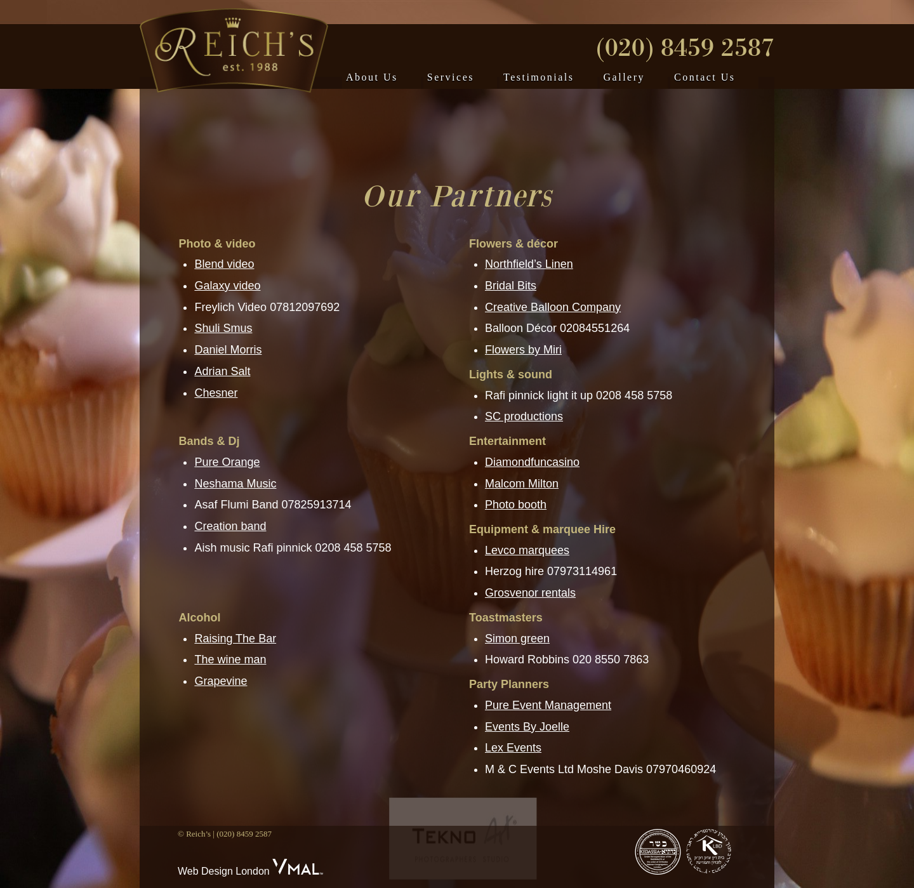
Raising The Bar (235, 638)
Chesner (215, 393)
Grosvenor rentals (530, 592)
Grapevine (220, 681)
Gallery (624, 77)
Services (450, 77)
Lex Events (513, 747)
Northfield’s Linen (529, 264)
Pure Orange (227, 462)
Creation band (230, 526)
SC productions (524, 416)
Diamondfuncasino (532, 462)
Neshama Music (235, 483)
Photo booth (515, 504)
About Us (372, 77)
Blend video (224, 264)
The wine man (230, 659)
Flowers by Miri (523, 349)
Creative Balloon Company (553, 307)
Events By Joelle (527, 726)
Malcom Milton (522, 483)
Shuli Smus (223, 328)
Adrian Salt (222, 371)
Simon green (517, 638)
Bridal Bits (510, 285)
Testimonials (538, 77)
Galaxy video (227, 285)
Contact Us (705, 77)
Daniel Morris (228, 349)
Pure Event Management (548, 705)
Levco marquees (527, 550)
